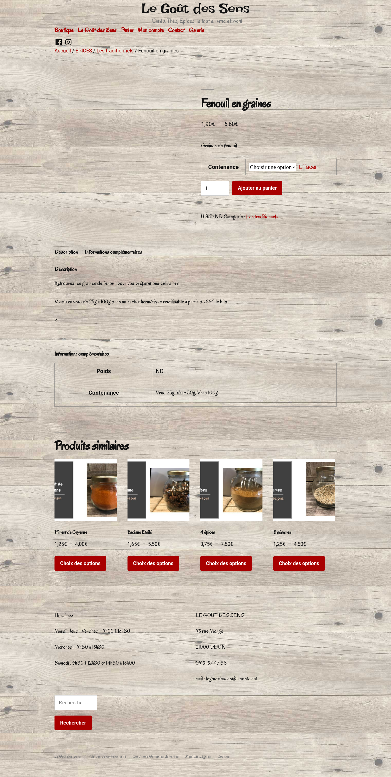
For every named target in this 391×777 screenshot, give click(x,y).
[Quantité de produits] (215, 188)
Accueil (62, 51)
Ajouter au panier (257, 188)
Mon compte (150, 30)
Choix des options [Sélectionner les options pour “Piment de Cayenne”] (80, 563)
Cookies (223, 756)
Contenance (223, 167)
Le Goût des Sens (195, 8)
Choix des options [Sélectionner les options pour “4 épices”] (226, 563)
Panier (127, 30)
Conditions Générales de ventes (156, 756)
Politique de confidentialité (107, 756)
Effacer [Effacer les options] (308, 167)
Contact (176, 30)
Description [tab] (66, 252)
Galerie (196, 30)
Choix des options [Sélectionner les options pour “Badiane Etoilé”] (153, 563)
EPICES (84, 51)
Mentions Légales (198, 756)
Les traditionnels (115, 51)
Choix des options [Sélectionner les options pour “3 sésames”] (299, 563)
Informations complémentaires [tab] (113, 252)
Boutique (63, 30)
